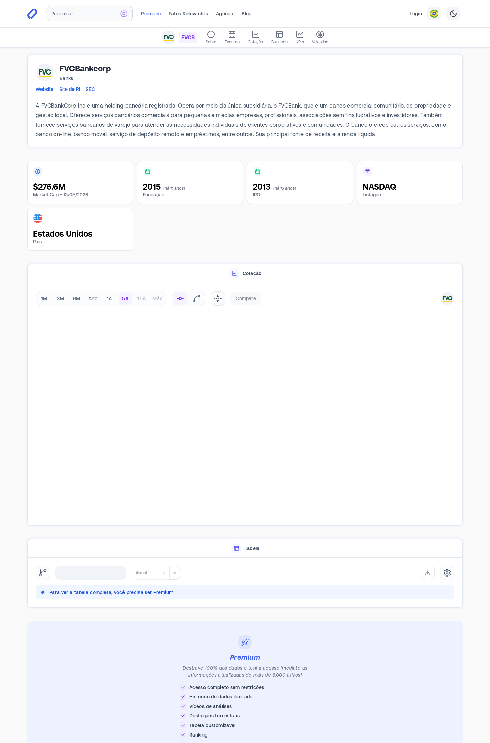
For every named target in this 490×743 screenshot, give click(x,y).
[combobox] (89, 13)
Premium (151, 13)
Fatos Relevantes (188, 13)
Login (416, 13)
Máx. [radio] (157, 298)
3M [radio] (60, 298)
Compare (246, 298)
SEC (90, 89)
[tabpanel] (245, 404)
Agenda (224, 13)
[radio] (180, 298)
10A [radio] (141, 298)
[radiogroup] (101, 298)
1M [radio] (44, 298)
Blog (246, 13)
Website (44, 89)
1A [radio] (109, 298)
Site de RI (69, 89)
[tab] (245, 273)
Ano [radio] (92, 298)
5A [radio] (125, 298)
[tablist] (245, 273)
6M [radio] (76, 298)
